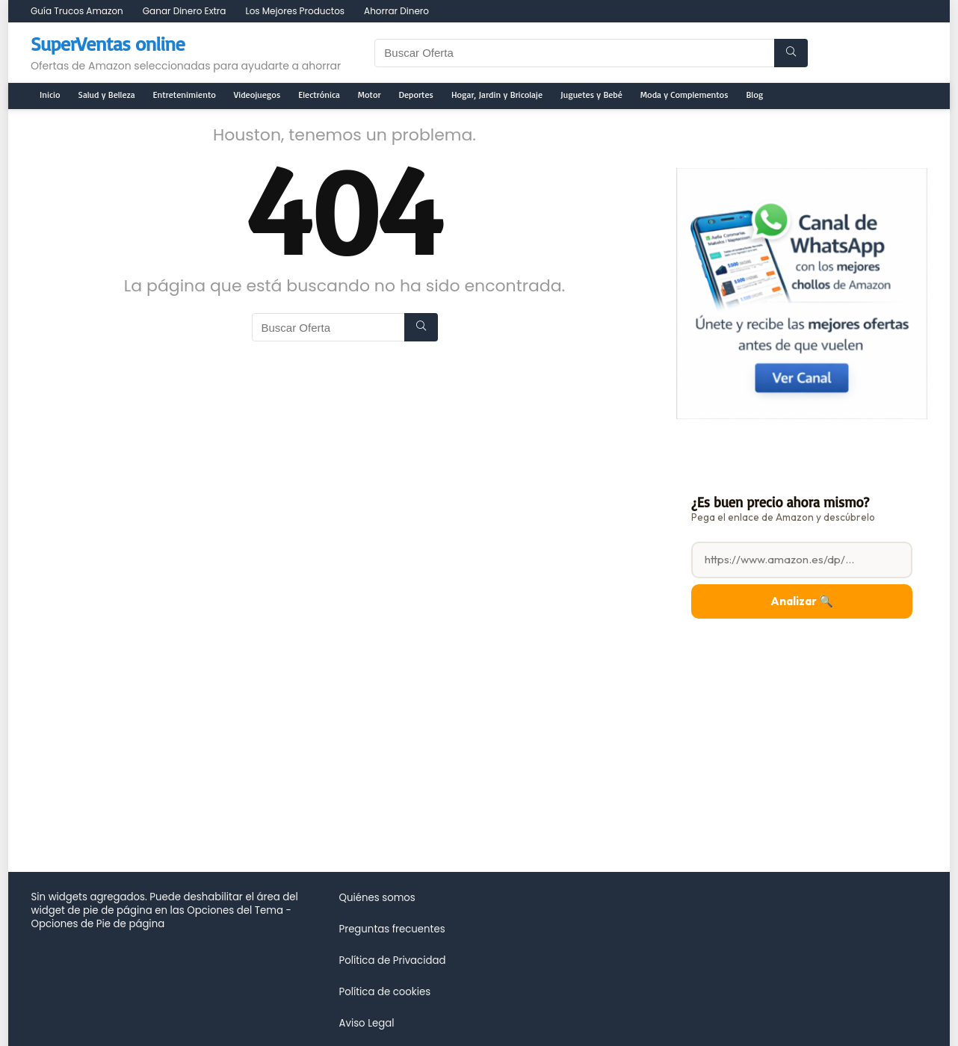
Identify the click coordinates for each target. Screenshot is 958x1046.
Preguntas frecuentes (392, 929)
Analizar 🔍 (801, 601)
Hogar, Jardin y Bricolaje (497, 94)
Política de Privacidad (392, 960)
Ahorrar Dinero (396, 10)
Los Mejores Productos (294, 10)
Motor (369, 94)
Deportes (416, 94)
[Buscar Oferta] (791, 53)
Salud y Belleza (106, 94)
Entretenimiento (184, 94)
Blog (755, 94)
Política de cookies (384, 992)
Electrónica (319, 94)
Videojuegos (257, 94)
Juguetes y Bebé (591, 94)
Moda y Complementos (684, 94)
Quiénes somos (377, 898)
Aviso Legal (366, 1023)
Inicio (50, 94)
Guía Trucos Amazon (77, 10)
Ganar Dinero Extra (184, 10)
